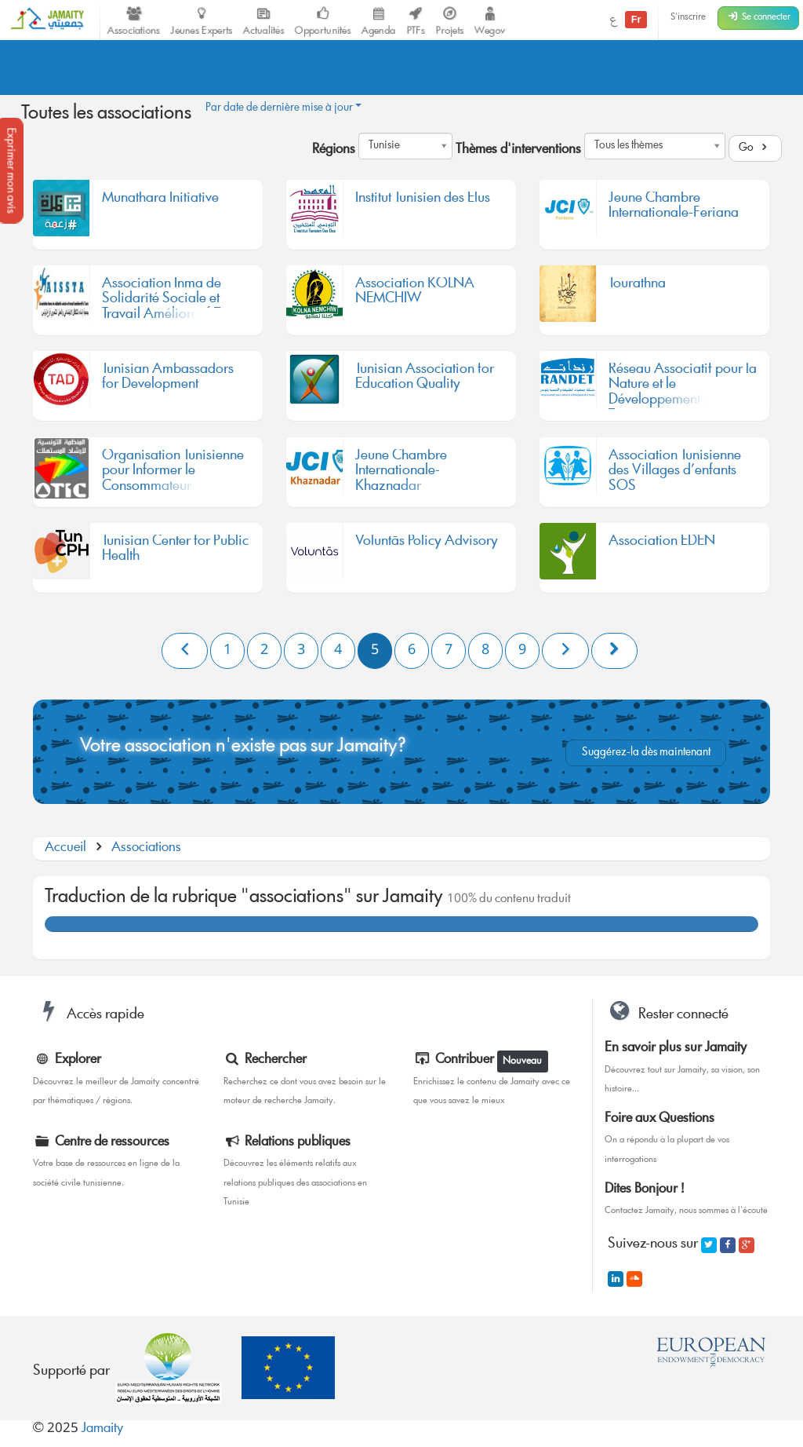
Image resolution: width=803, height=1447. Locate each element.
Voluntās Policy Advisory (426, 544)
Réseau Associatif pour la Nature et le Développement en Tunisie (683, 386)
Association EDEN (662, 544)
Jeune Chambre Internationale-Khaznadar (401, 472)
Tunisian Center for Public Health (175, 552)
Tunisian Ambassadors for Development (168, 380)
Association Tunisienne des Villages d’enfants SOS (675, 472)
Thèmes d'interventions (518, 150)
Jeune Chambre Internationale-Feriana (674, 209)
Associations (146, 848)
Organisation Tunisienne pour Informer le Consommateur (173, 472)
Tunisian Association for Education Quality (424, 380)
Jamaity (102, 1429)
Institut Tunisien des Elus (422, 201)
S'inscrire (688, 17)
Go (755, 148)
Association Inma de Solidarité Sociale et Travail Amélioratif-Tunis (172, 300)
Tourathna (637, 286)
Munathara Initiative (160, 201)
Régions (333, 150)
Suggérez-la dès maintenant (646, 753)
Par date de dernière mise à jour (283, 108)
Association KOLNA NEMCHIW (414, 294)
